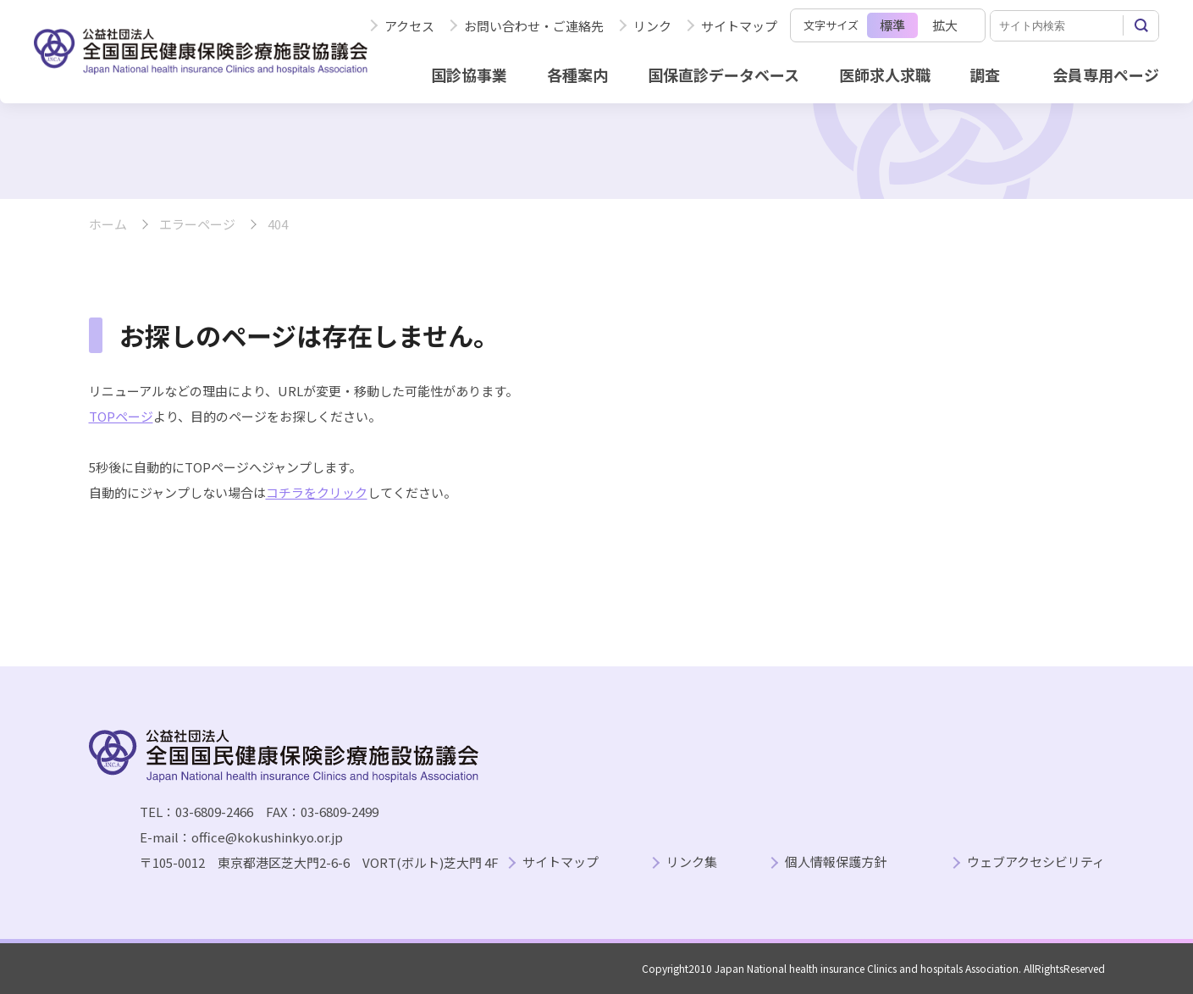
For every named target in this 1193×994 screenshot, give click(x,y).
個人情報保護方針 (835, 862)
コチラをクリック (316, 492)
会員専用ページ (1105, 75)
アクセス (409, 26)
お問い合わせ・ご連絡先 (534, 26)
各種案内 (577, 75)
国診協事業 (469, 75)
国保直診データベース (723, 75)
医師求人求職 (885, 75)
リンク (652, 26)
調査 (984, 75)
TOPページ (121, 416)
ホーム (108, 225)
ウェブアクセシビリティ (1036, 862)
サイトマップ (739, 26)
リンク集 (691, 862)
